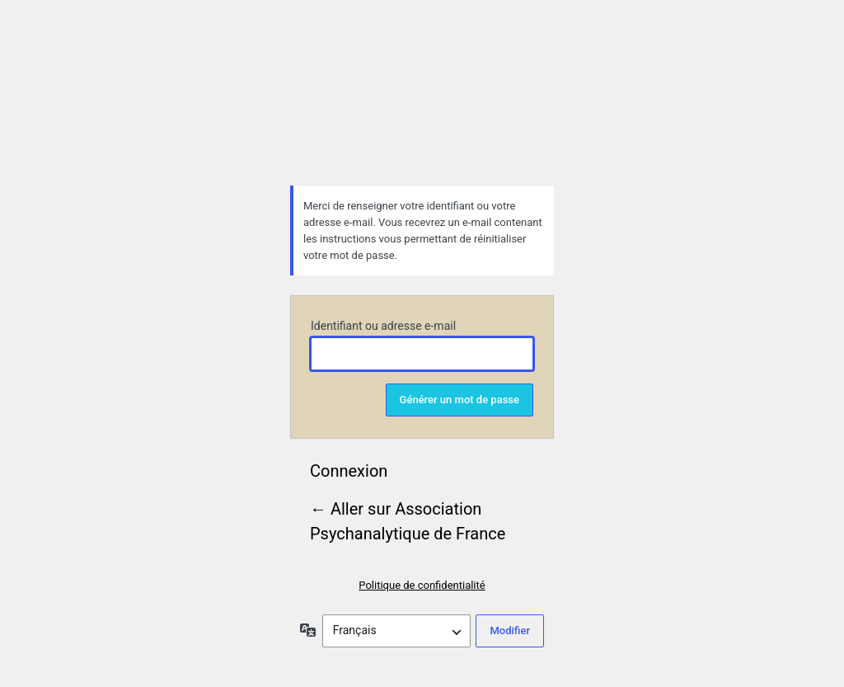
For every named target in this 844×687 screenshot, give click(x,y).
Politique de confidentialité (422, 585)
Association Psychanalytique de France (422, 104)
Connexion (348, 471)
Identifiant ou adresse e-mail (383, 325)
